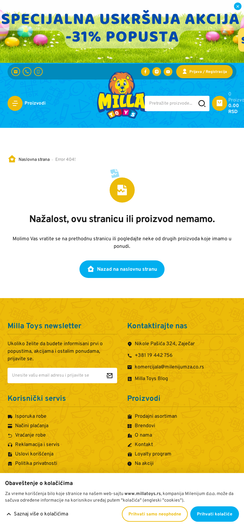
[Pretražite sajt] (202, 103)
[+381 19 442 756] (27, 71)
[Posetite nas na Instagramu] (156, 71)
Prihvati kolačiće (214, 514)
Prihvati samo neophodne (154, 514)
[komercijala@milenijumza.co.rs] (15, 71)
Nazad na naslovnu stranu (122, 269)
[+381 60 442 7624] (38, 71)
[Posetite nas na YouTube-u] (168, 71)
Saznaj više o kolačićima (41, 514)
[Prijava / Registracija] (204, 71)
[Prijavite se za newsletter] (109, 375)
